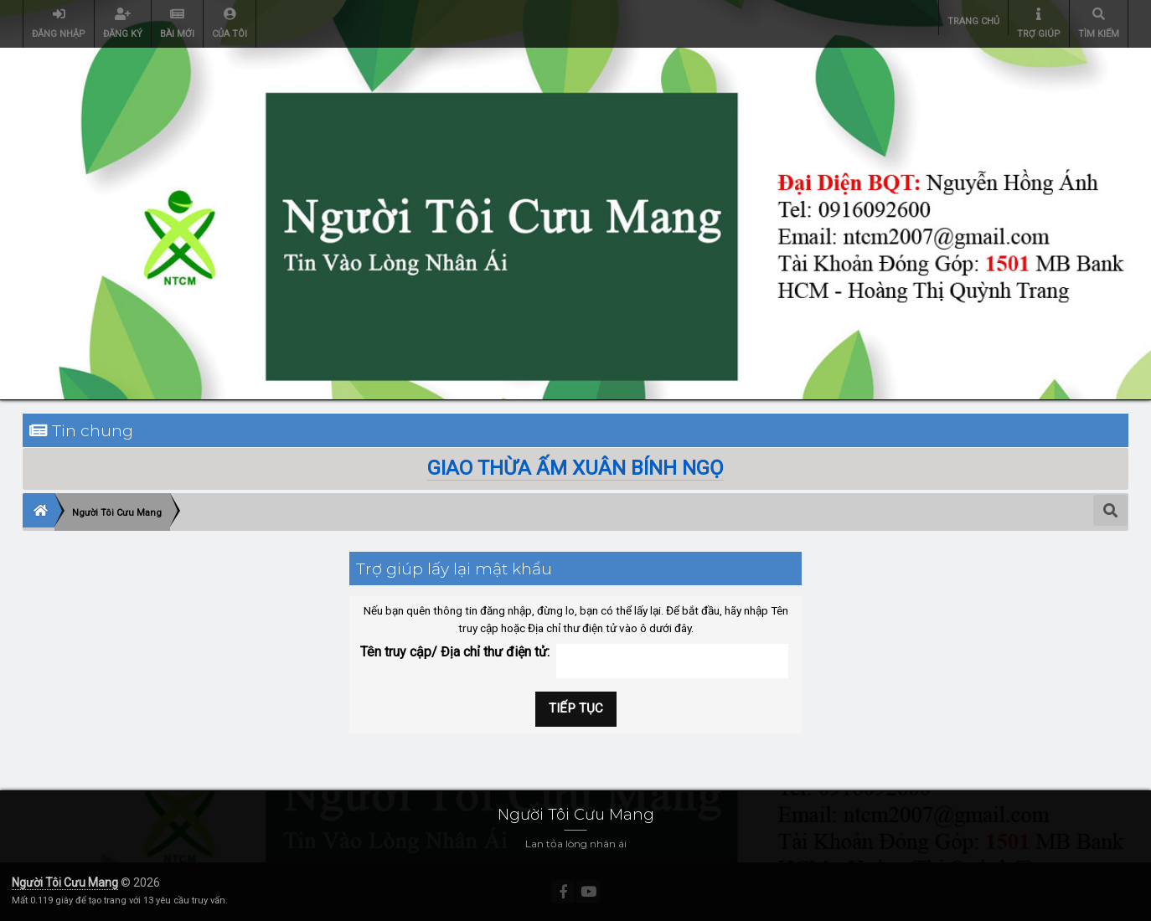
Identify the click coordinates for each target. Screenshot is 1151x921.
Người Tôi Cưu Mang (65, 882)
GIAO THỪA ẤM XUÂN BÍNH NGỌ (575, 468)
